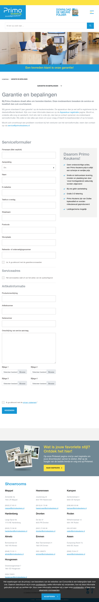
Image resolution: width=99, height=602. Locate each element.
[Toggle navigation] (92, 12)
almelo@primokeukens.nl (14, 554)
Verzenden (9, 410)
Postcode (5, 224)
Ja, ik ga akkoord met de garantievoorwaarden (24, 262)
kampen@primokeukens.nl (77, 508)
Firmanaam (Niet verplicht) (12, 150)
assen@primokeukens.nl (76, 554)
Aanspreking (6, 162)
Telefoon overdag (8, 200)
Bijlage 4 (34, 378)
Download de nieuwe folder (68, 12)
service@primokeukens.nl (19, 125)
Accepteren (51, 596)
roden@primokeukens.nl (76, 531)
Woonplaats (6, 237)
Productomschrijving (10, 293)
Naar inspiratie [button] (54, 468)
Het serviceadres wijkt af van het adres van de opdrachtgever (29, 278)
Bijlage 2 (34, 367)
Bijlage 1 (5, 367)
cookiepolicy (41, 584)
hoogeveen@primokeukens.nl (16, 577)
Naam (4, 174)
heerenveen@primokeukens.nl (47, 508)
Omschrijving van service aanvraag (15, 331)
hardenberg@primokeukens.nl (16, 531)
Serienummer (7, 318)
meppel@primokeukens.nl (14, 508)
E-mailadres (6, 187)
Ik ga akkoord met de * (22, 402)
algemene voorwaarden (49, 590)
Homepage (5, 79)
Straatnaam (6, 212)
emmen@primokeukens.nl (45, 554)
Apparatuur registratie (69, 112)
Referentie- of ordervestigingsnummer (16, 249)
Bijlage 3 (5, 378)
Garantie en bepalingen (49, 86)
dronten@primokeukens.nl (45, 531)
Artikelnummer (7, 305)
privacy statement (29, 402)
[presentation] (21, 393)
